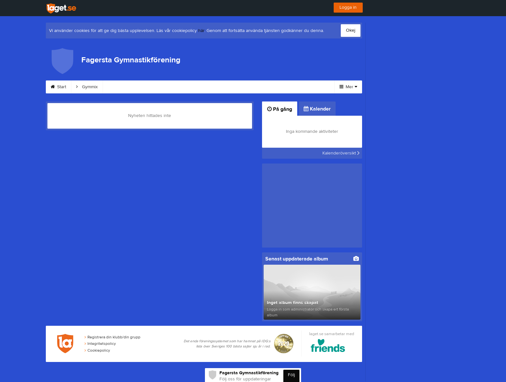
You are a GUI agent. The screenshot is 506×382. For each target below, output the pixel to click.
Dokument (256, 87)
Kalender (291, 87)
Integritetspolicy (100, 344)
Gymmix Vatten (125, 87)
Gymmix (87, 87)
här (201, 31)
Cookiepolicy (97, 351)
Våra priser (219, 87)
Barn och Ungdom (174, 87)
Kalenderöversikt (340, 153)
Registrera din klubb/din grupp (112, 337)
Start (58, 87)
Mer (348, 87)
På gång (279, 109)
